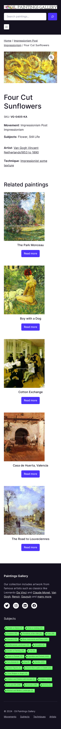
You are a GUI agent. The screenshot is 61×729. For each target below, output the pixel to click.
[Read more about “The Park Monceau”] (30, 253)
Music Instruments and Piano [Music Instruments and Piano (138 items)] (34, 639)
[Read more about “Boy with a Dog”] (30, 327)
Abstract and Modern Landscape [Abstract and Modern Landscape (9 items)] (20, 690)
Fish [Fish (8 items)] (32, 651)
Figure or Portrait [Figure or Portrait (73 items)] (15, 656)
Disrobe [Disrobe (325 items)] (40, 662)
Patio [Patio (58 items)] (50, 634)
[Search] (52, 16)
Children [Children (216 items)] (45, 679)
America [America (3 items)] (46, 685)
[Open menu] (6, 26)
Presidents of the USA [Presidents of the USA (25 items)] (32, 634)
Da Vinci (21, 592)
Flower (22, 136)
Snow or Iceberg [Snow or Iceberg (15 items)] (35, 628)
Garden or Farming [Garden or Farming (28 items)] (15, 651)
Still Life (34, 136)
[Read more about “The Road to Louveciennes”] (30, 547)
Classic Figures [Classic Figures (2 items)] (13, 668)
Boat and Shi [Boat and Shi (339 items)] (13, 685)
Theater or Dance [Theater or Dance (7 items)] (14, 628)
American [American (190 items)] (31, 685)
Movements (10, 716)
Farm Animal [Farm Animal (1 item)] (13, 662)
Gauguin (26, 596)
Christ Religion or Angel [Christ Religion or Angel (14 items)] (17, 673)
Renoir (16, 596)
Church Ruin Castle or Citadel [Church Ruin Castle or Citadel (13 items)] (38, 668)
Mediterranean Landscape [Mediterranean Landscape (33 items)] (18, 645)
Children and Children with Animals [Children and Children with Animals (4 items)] (21, 679)
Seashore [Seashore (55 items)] (12, 634)
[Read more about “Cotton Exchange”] (30, 400)
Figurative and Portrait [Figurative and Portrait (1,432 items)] (38, 656)
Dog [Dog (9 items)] (26, 662)
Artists (52, 716)
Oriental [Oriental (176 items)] (12, 639)
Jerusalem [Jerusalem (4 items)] (40, 645)
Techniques (39, 716)
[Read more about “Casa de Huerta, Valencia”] (30, 474)
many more (44, 596)
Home (7, 40)
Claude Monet (41, 592)
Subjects (24, 716)
